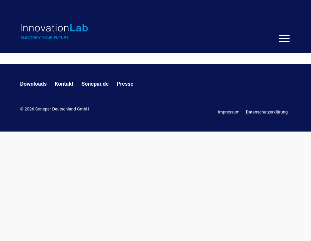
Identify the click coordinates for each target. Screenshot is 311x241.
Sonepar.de (95, 84)
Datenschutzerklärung (267, 111)
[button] (14, 226)
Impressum (228, 111)
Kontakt (64, 84)
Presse (125, 84)
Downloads (33, 84)
